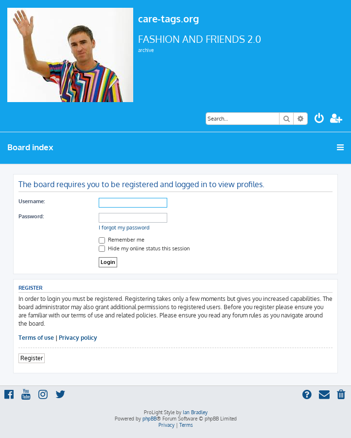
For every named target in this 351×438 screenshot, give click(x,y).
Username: (31, 201)
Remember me (121, 239)
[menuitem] (319, 119)
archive (146, 50)
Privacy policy (78, 337)
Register (31, 358)
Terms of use (36, 337)
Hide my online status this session (144, 248)
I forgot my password (124, 227)
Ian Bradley (195, 412)
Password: (31, 216)
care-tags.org (168, 18)
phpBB (149, 418)
